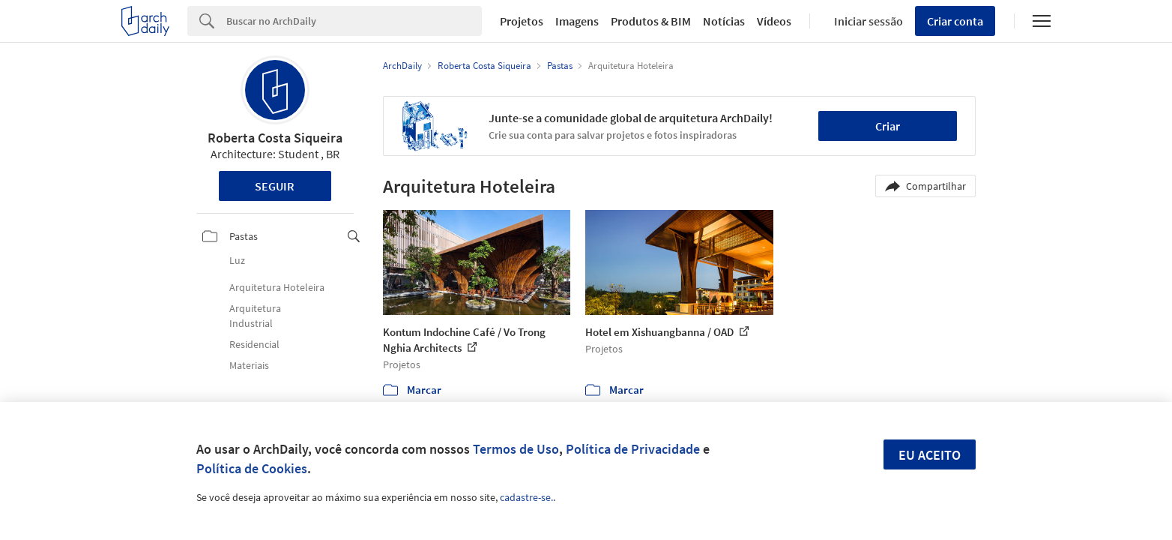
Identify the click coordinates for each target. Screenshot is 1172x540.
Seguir (274, 186)
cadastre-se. (526, 497)
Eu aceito (929, 455)
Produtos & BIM (651, 21)
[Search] (354, 21)
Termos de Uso (516, 449)
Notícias (724, 21)
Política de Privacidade (633, 449)
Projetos (521, 21)
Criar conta (955, 21)
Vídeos (774, 21)
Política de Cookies (251, 468)
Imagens (577, 21)
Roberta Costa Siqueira (275, 137)
